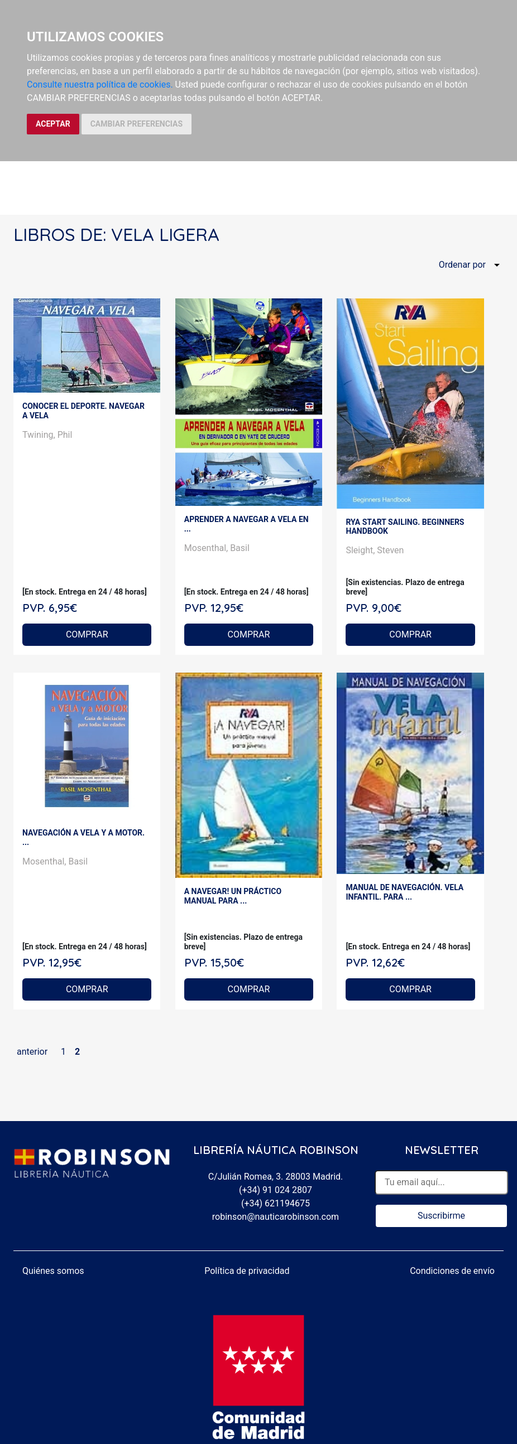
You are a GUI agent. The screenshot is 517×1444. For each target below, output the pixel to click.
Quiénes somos (53, 1271)
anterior (32, 1051)
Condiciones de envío (452, 1271)
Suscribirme (441, 1215)
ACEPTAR (53, 123)
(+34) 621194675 (275, 1203)
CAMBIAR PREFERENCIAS (136, 123)
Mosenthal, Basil (217, 548)
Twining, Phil (47, 434)
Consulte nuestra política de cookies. (100, 84)
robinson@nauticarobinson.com (275, 1216)
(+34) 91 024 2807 (275, 1190)
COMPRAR (87, 634)
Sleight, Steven (375, 550)
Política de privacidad (246, 1271)
